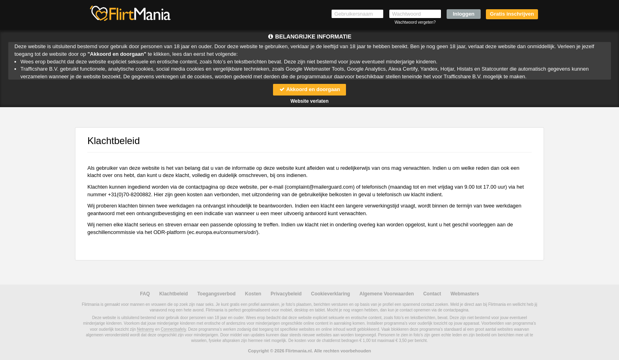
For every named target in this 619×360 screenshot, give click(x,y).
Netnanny (145, 329)
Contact (432, 294)
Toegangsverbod (216, 294)
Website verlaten (309, 101)
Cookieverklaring (330, 294)
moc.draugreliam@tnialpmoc (320, 187)
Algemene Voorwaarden (386, 294)
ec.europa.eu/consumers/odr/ (223, 232)
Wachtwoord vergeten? (414, 22)
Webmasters (465, 294)
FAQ (145, 294)
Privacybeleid (286, 294)
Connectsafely (173, 329)
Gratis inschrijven (512, 14)
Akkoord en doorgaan (309, 89)
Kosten (253, 294)
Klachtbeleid (173, 294)
